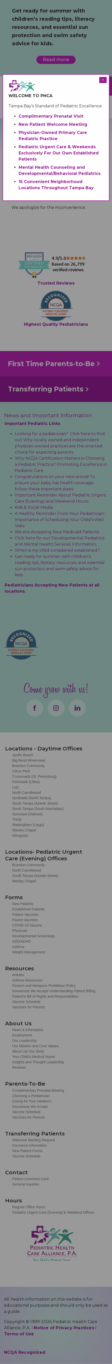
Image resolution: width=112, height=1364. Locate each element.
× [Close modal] (103, 79)
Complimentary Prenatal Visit (51, 116)
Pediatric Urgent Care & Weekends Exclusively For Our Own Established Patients (59, 153)
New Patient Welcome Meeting (53, 124)
